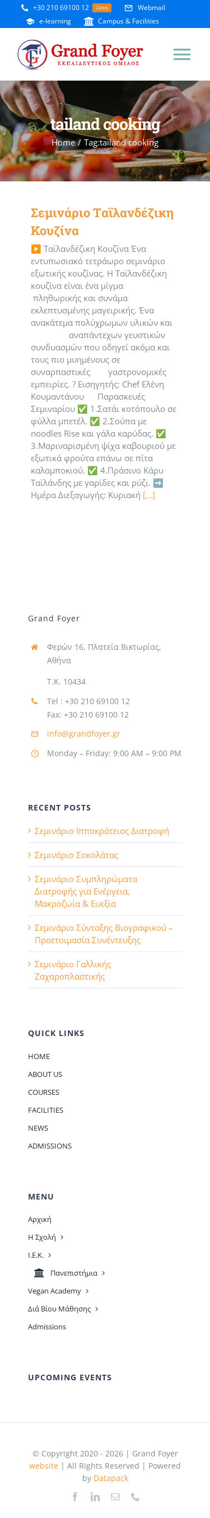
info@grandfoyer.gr (83, 733)
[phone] (135, 1496)
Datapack (111, 1478)
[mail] (115, 1496)
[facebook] (75, 1496)
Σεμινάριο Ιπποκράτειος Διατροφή (102, 830)
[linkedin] (95, 1496)
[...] (149, 494)
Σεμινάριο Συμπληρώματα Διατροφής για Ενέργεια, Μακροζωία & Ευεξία (86, 891)
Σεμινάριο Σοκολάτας (76, 854)
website (43, 1465)
